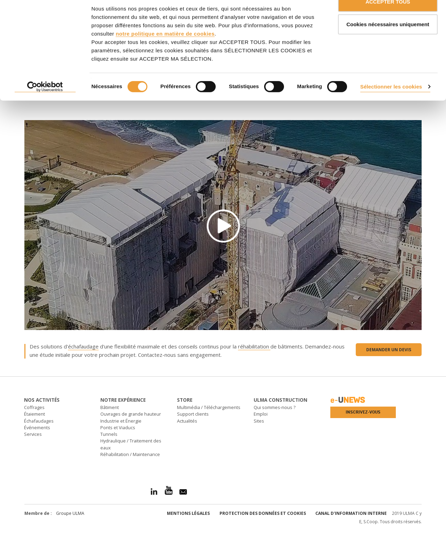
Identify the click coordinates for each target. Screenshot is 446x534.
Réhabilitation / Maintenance (130, 454)
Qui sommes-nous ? (274, 407)
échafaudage (83, 346)
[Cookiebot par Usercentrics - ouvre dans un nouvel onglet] (45, 104)
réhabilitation (254, 346)
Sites (259, 421)
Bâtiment (109, 407)
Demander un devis (388, 350)
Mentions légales (188, 513)
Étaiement (34, 414)
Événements (37, 427)
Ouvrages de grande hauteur (130, 414)
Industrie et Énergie (120, 421)
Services (33, 434)
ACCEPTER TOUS (388, 18)
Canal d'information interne (351, 513)
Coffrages (34, 407)
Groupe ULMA (70, 513)
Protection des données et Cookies (263, 513)
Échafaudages (39, 421)
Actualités (187, 421)
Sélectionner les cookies (391, 103)
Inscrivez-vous (363, 412)
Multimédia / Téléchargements (208, 407)
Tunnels (108, 434)
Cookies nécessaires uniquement (387, 41)
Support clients (193, 414)
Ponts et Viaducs (117, 427)
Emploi (261, 414)
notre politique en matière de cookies (165, 50)
